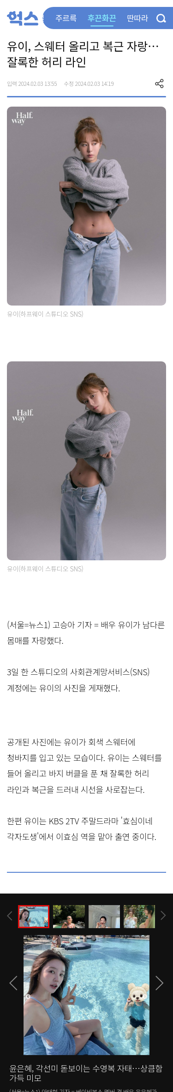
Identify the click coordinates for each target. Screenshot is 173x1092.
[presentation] (9, 916)
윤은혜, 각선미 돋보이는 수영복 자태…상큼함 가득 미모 (85, 1073)
